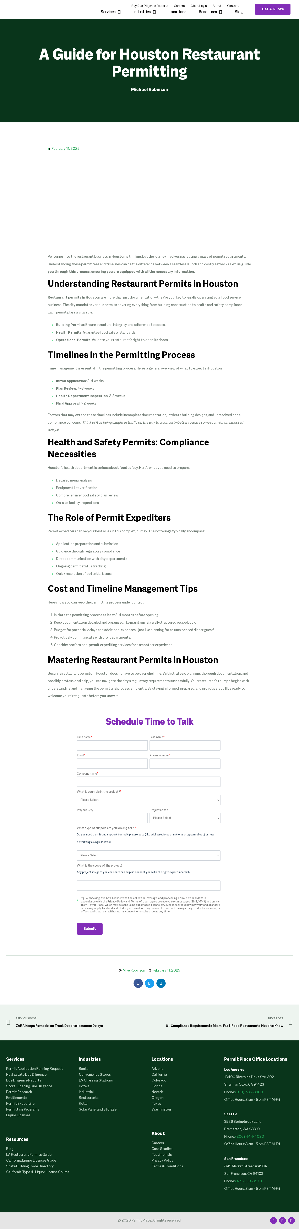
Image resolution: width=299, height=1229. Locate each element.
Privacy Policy (162, 1161)
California (159, 1075)
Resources (210, 12)
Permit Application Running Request (34, 1069)
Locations (177, 12)
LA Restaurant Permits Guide (28, 1155)
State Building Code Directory (30, 1166)
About (217, 6)
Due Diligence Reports (23, 1081)
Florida (157, 1086)
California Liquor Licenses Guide (31, 1161)
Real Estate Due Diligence (26, 1075)
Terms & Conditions (167, 1166)
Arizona (157, 1069)
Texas (156, 1104)
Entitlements (16, 1098)
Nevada (158, 1092)
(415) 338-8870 (248, 1181)
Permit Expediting (20, 1104)
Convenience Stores (95, 1075)
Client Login (199, 6)
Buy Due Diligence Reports (149, 6)
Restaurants (88, 1098)
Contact (233, 6)
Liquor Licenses (18, 1115)
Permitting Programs (22, 1110)
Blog (239, 12)
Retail (83, 1104)
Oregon (158, 1098)
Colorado (159, 1081)
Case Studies (162, 1149)
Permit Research (19, 1092)
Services (111, 12)
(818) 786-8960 (249, 1092)
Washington (161, 1110)
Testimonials (162, 1155)
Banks (83, 1069)
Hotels (84, 1086)
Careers (179, 6)
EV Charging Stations (96, 1081)
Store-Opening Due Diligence (29, 1086)
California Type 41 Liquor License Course (37, 1172)
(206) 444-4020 (249, 1137)
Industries (144, 12)
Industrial (86, 1092)
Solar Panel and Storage (97, 1110)
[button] (138, 983)
